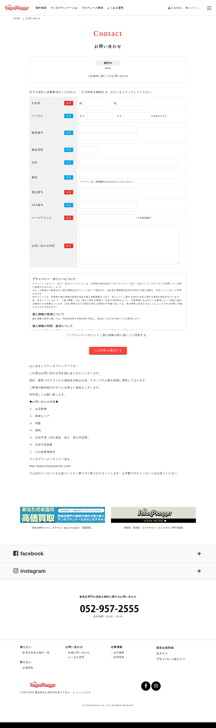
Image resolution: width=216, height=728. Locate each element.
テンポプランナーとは (63, 7)
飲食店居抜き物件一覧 (36, 652)
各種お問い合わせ (79, 652)
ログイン (192, 8)
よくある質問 (115, 7)
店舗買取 (28, 667)
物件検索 (41, 7)
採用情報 (118, 657)
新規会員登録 (165, 647)
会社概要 (118, 652)
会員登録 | (175, 8)
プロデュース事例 (92, 7)
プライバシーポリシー (170, 659)
